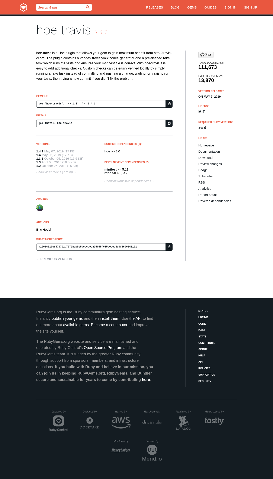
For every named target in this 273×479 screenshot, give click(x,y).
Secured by (154, 441)
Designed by (91, 411)
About (203, 349)
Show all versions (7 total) (54, 172)
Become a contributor (109, 325)
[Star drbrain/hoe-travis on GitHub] (205, 55)
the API (135, 318)
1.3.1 (39, 158)
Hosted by (123, 411)
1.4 (38, 155)
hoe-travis (63, 30)
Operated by (60, 413)
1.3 (38, 162)
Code (202, 323)
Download (205, 157)
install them (109, 318)
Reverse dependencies (214, 201)
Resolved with (153, 411)
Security (204, 381)
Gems (192, 7)
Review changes (210, 164)
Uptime (203, 317)
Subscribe (205, 176)
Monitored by (184, 411)
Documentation (209, 151)
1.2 (38, 166)
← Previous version (54, 259)
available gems (76, 325)
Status (203, 311)
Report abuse (208, 195)
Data (201, 330)
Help (201, 355)
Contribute (206, 343)
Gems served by (214, 411)
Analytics (204, 188)
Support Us (206, 374)
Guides (211, 7)
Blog (175, 7)
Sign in (230, 7)
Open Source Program (103, 348)
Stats (202, 336)
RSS (201, 182)
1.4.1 (39, 151)
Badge (203, 170)
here (146, 380)
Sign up (250, 7)
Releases (154, 7)
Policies (204, 368)
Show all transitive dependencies (128, 181)
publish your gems (67, 318)
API (200, 361)
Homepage (206, 145)
